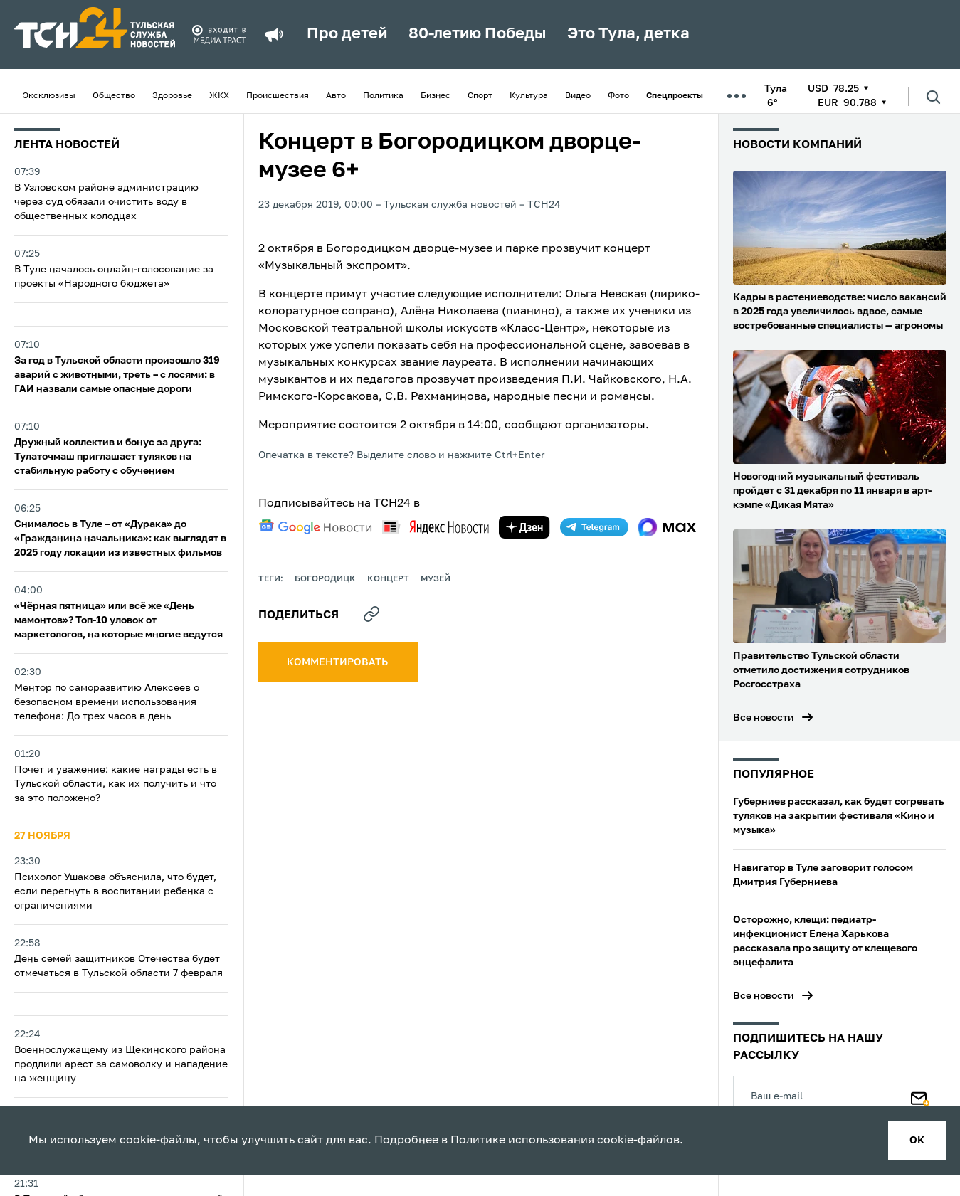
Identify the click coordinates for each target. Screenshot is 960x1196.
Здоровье (172, 96)
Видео (578, 96)
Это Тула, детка (628, 34)
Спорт (480, 96)
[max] (667, 527)
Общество (114, 96)
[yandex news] (435, 527)
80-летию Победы (477, 34)
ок (916, 1140)
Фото (618, 96)
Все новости (763, 718)
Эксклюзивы (49, 96)
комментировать (338, 662)
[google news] (315, 527)
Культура (529, 96)
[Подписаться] (920, 1095)
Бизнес (435, 96)
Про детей (347, 34)
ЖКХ (219, 96)
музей (435, 579)
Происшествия (277, 96)
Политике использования (522, 1140)
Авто (336, 96)
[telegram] (594, 527)
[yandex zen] (524, 527)
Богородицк (325, 579)
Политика (383, 96)
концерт (388, 579)
